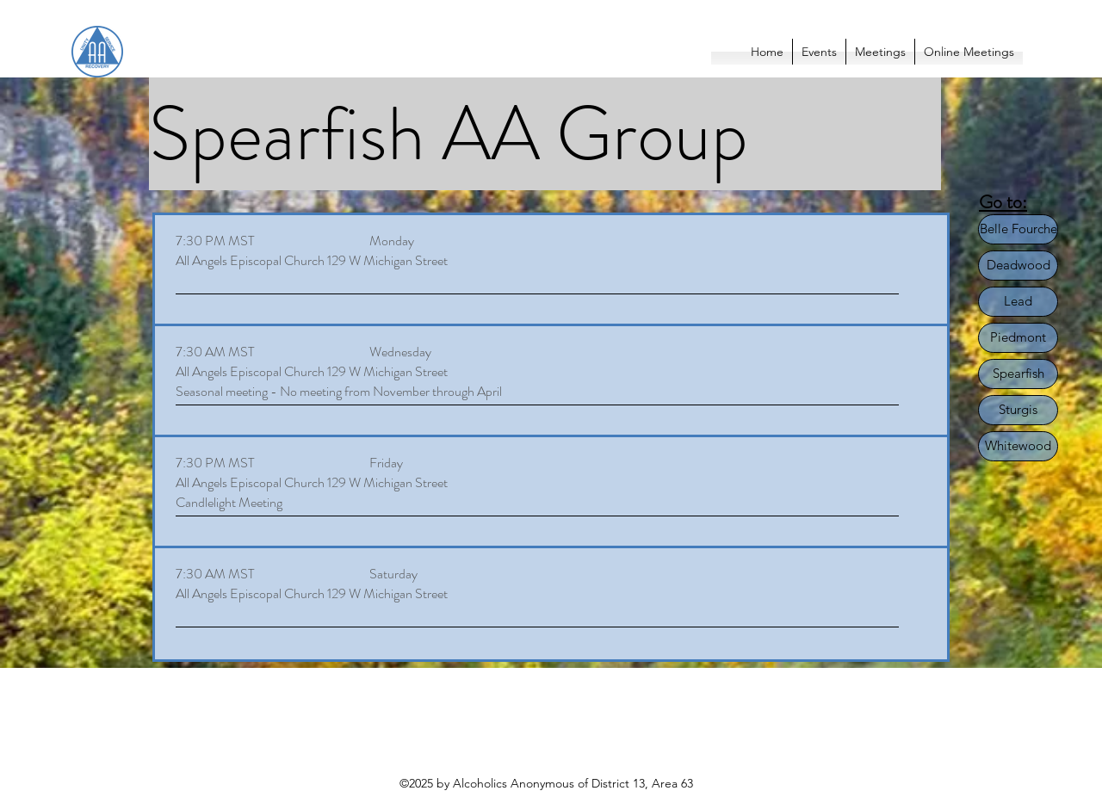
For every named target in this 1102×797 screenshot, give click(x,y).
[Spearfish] (1018, 374)
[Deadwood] (1018, 265)
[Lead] (1018, 302)
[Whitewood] (1018, 446)
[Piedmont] (1018, 338)
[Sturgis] (1018, 410)
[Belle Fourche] (1018, 229)
